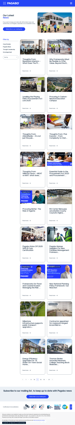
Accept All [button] (5, 422)
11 (37, 379)
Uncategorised (7, 52)
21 (49, 379)
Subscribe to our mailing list (14, 29)
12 (40, 379)
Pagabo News (7, 47)
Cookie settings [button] (21, 422)
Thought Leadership (9, 49)
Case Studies (7, 44)
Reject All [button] (12, 422)
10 (34, 379)
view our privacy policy (39, 420)
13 (44, 379)
